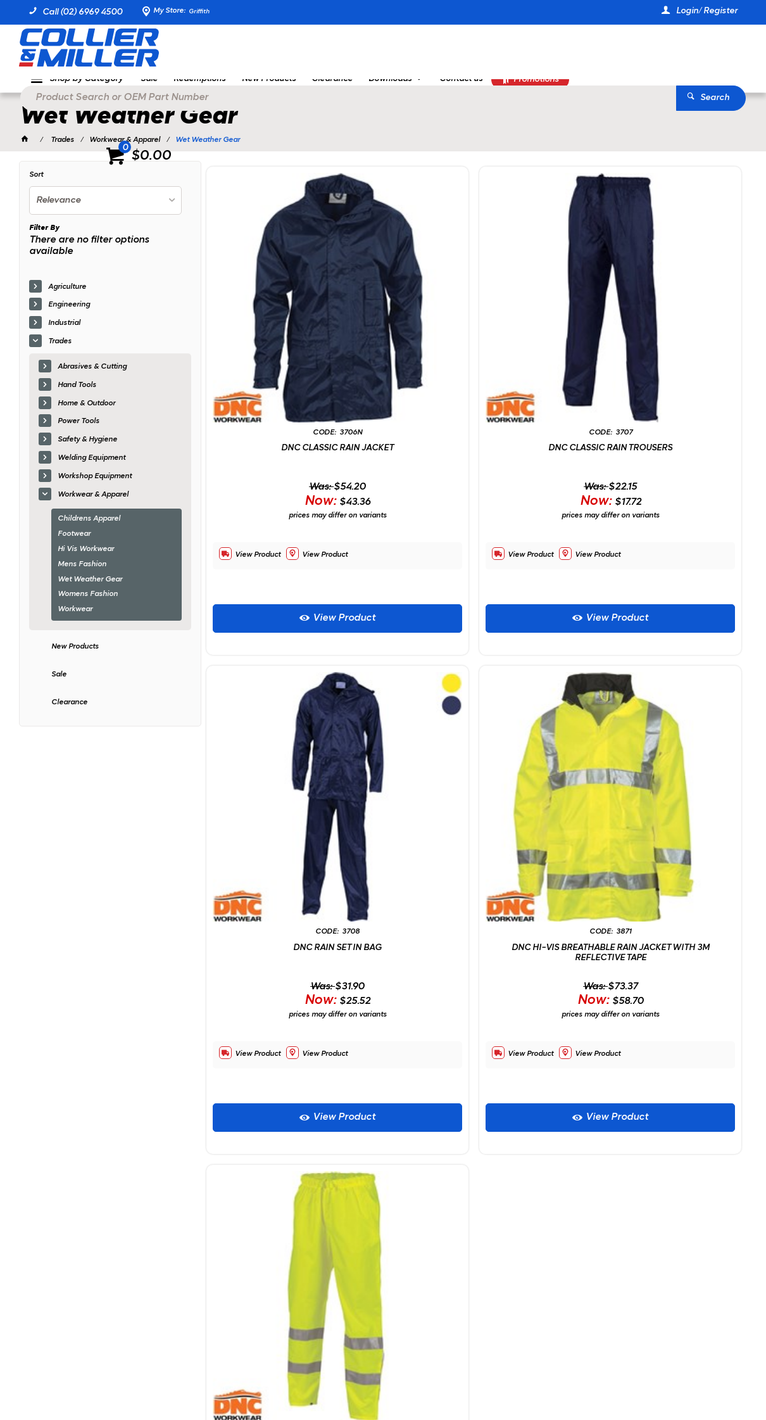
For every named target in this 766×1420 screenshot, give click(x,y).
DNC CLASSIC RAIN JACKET (291, 363)
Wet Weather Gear (90, 590)
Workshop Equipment (95, 487)
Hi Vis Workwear (86, 560)
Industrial (64, 334)
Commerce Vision (159, 1375)
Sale (58, 685)
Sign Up (699, 1122)
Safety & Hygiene (87, 451)
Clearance (69, 713)
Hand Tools (77, 396)
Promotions (568, 93)
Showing (103, 1027)
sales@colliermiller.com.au (610, 1212)
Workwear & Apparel (93, 505)
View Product (298, 533)
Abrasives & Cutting (92, 378)
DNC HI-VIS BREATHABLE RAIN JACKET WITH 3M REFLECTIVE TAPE (292, 776)
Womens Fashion (88, 605)
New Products (75, 658)
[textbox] (364, 50)
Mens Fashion (82, 575)
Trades (60, 353)
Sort (36, 186)
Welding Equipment (91, 469)
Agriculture (67, 297)
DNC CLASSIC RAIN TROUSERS (474, 363)
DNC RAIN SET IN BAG (656, 363)
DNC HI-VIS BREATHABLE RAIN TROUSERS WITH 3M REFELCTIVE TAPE (474, 776)
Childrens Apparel (89, 530)
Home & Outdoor (86, 414)
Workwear (75, 620)
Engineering (69, 316)
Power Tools (78, 432)
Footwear (74, 545)
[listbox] (105, 212)
